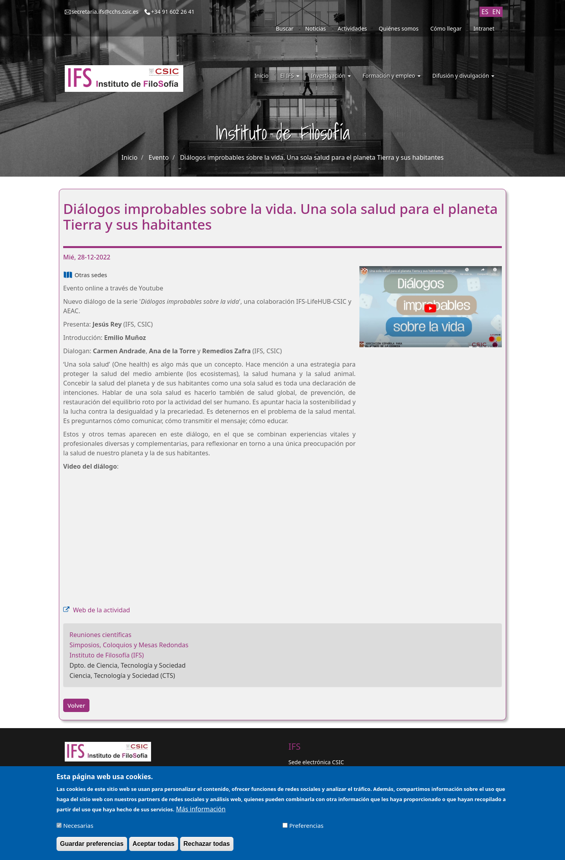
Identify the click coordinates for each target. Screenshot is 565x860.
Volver (76, 705)
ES (484, 11)
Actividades (352, 28)
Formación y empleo (392, 75)
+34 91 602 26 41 (173, 11)
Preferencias (306, 825)
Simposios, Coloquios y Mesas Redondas (128, 645)
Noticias (315, 28)
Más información (200, 809)
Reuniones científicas (100, 634)
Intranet (484, 28)
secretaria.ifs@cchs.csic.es (105, 11)
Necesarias (78, 825)
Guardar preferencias (92, 843)
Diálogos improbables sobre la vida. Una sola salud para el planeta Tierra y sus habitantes (312, 157)
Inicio (262, 75)
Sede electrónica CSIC (316, 762)
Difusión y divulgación (463, 75)
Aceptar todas (154, 843)
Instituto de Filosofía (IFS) (106, 655)
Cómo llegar (446, 28)
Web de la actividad (101, 610)
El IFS (289, 75)
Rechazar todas (207, 843)
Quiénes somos (398, 28)
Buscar (284, 28)
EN (496, 11)
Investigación (331, 75)
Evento (159, 157)
